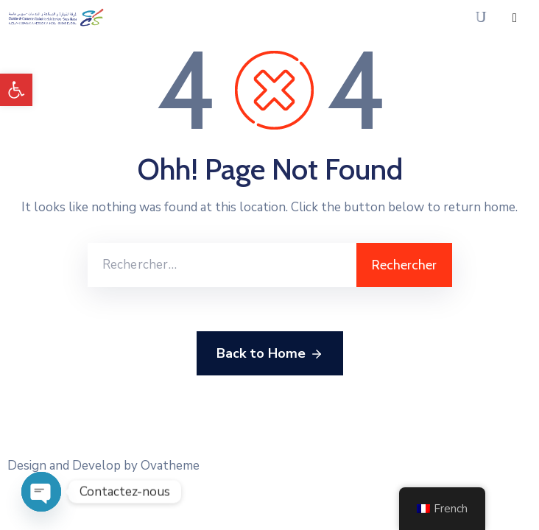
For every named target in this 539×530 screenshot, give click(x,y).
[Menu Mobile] (514, 18)
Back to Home (269, 354)
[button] (16, 90)
